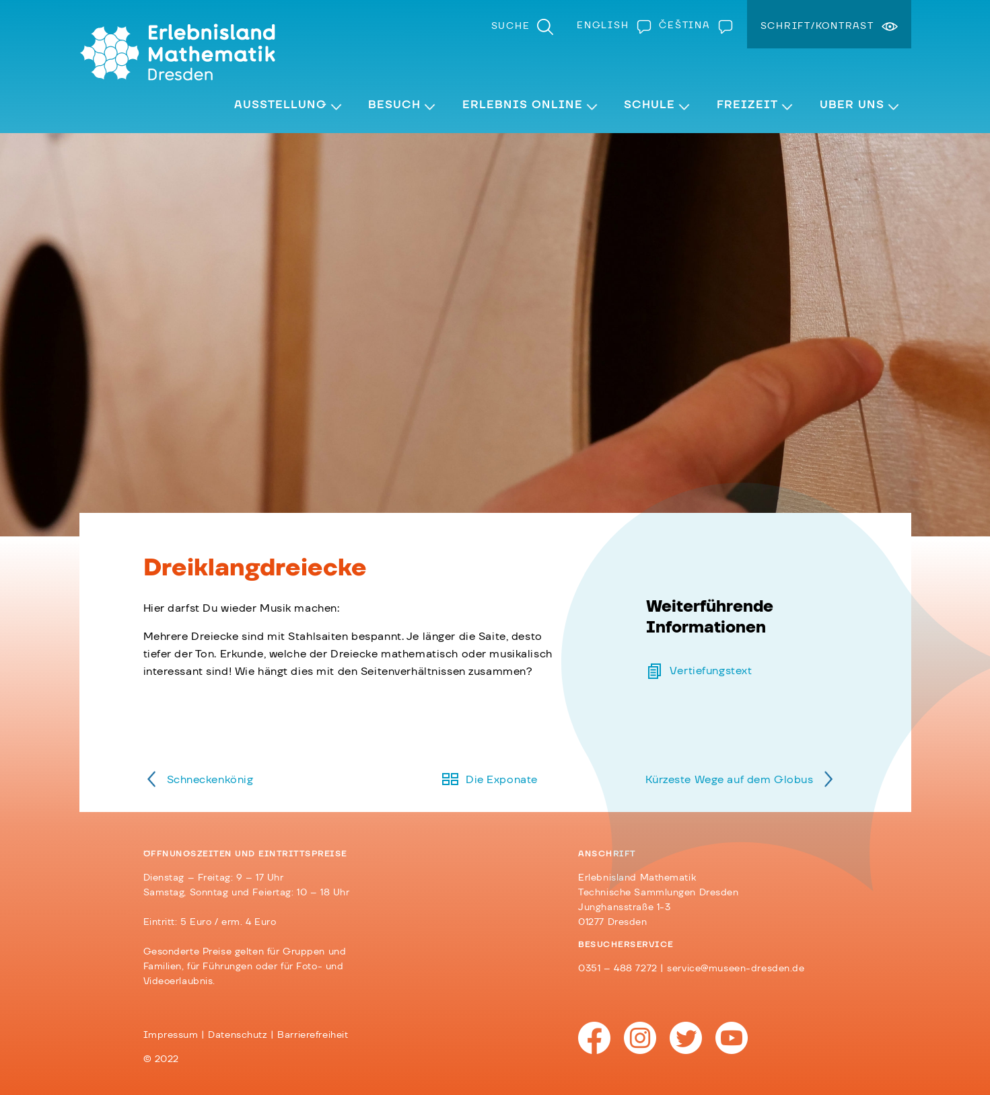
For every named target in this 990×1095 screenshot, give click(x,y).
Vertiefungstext (711, 670)
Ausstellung (280, 104)
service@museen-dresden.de (735, 968)
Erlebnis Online (522, 104)
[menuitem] (611, 25)
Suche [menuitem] (510, 26)
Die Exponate (502, 779)
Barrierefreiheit (312, 1035)
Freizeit (747, 104)
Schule (649, 104)
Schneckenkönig (210, 779)
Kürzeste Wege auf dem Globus (729, 779)
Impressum (171, 1035)
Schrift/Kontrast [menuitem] (817, 26)
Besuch (394, 104)
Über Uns (852, 104)
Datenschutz (237, 1035)
